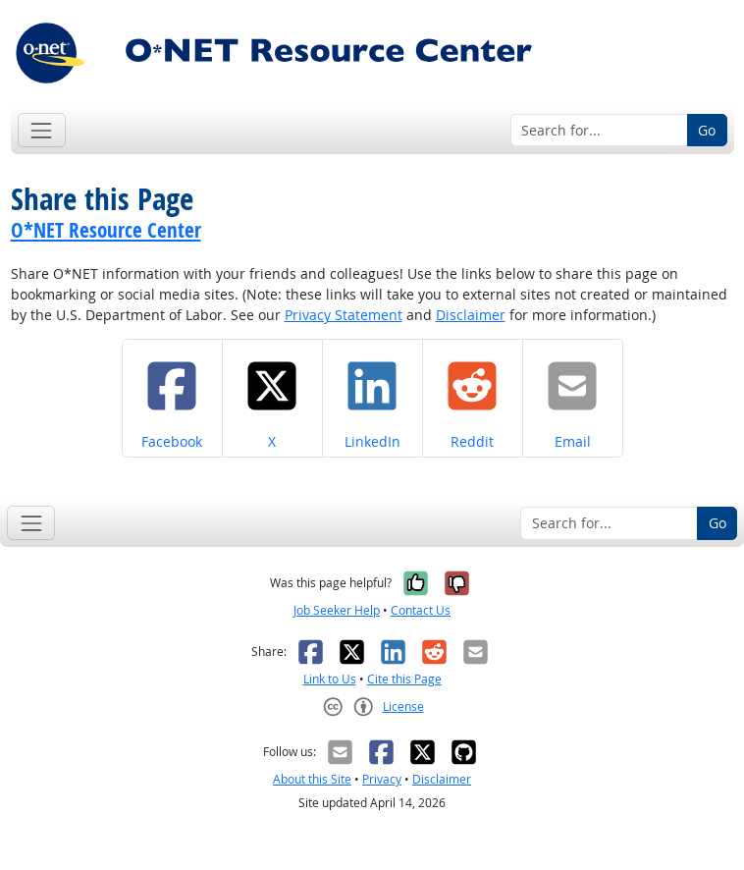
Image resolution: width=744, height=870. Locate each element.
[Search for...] (599, 130)
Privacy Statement (343, 314)
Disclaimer (470, 314)
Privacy (381, 779)
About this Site (312, 779)
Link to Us (329, 679)
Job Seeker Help (336, 610)
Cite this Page (404, 679)
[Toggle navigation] (42, 130)
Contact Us (421, 610)
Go (707, 130)
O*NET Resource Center (106, 230)
